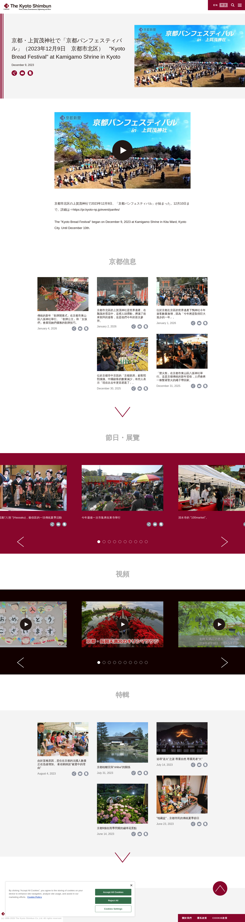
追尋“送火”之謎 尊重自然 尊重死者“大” (179, 759)
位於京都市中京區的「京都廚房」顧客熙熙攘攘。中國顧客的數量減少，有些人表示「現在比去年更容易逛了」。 (121, 379)
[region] (70, 899)
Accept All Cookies (113, 892)
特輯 (122, 694)
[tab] (98, 541)
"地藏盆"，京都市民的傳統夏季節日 (178, 818)
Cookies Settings (113, 909)
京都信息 (122, 261)
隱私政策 (202, 918)
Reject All (113, 900)
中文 (224, 5)
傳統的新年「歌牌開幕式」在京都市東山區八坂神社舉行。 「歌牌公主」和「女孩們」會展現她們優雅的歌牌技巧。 (62, 319)
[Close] (131, 885)
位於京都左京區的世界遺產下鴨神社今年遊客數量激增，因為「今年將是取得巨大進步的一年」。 (181, 314)
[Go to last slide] (20, 542)
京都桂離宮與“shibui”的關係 (113, 767)
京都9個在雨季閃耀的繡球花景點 (117, 828)
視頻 (122, 574)
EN (215, 5)
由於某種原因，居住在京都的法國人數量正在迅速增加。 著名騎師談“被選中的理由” (61, 764)
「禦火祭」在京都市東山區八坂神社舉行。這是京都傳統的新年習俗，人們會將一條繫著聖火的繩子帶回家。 (181, 377)
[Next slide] (224, 542)
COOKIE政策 (219, 918)
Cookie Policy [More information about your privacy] (34, 897)
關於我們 (187, 918)
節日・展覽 (122, 437)
